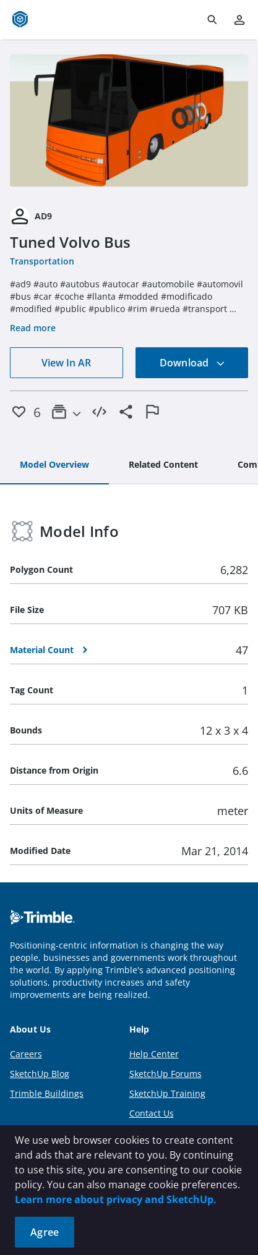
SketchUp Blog (39, 1074)
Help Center (154, 1054)
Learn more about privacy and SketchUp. (116, 1199)
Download (192, 363)
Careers (26, 1054)
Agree (44, 1232)
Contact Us (151, 1113)
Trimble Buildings (47, 1093)
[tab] (54, 465)
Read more (33, 328)
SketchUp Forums (165, 1074)
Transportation (42, 261)
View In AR (66, 363)
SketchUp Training (167, 1093)
